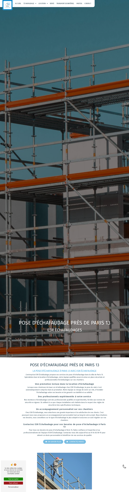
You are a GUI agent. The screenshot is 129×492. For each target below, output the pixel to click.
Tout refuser (13, 483)
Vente (52, 3)
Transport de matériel (65, 3)
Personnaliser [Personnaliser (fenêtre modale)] (13, 487)
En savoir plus (53, 438)
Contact (87, 3)
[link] (124, 470)
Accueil (18, 3)
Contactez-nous (75, 438)
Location (42, 3)
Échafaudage (29, 3)
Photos (79, 3)
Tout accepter (13, 479)
